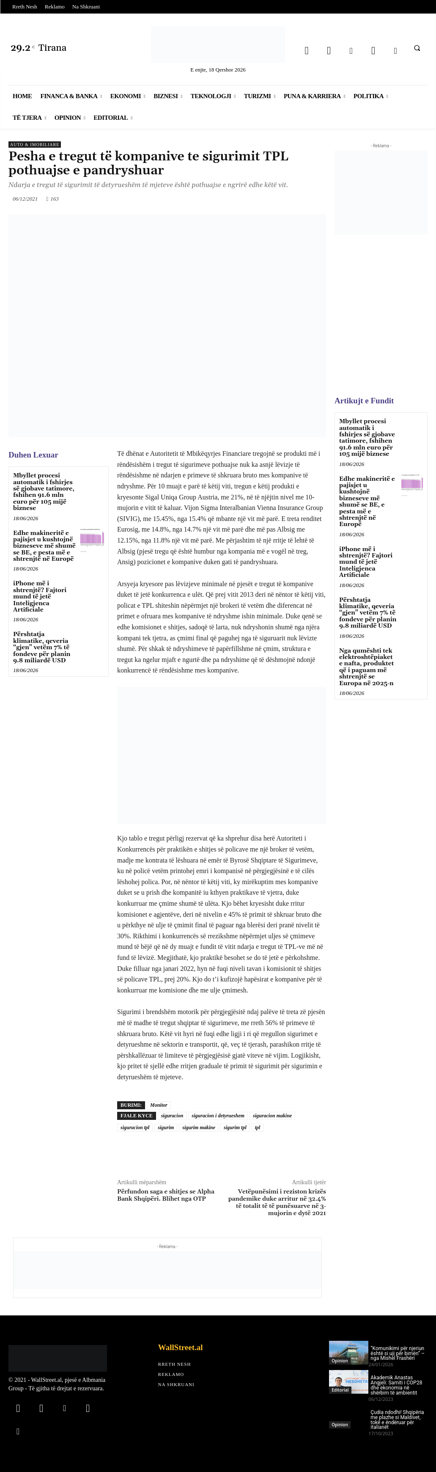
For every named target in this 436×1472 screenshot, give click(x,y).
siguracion (172, 1116)
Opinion (340, 1361)
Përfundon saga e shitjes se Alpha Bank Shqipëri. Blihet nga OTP (165, 1195)
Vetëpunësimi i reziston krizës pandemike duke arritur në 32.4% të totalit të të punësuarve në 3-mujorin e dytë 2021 (277, 1202)
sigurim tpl (235, 1127)
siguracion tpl (135, 1127)
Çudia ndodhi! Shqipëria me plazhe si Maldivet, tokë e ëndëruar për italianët (397, 1420)
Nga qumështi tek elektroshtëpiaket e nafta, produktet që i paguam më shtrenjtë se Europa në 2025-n (366, 667)
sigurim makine (198, 1127)
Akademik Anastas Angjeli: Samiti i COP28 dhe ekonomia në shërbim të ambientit (396, 1385)
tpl (258, 1127)
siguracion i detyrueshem (218, 1116)
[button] (417, 47)
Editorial (340, 1390)
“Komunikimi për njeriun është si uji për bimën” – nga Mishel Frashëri (397, 1353)
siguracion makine (272, 1116)
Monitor (158, 1105)
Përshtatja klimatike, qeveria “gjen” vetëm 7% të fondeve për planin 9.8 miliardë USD (42, 647)
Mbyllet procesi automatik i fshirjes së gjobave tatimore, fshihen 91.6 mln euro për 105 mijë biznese (43, 492)
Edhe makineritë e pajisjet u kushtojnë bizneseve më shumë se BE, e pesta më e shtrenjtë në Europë (44, 546)
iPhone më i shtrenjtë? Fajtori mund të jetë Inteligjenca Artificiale (39, 597)
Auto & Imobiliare (34, 144)
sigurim (166, 1127)
